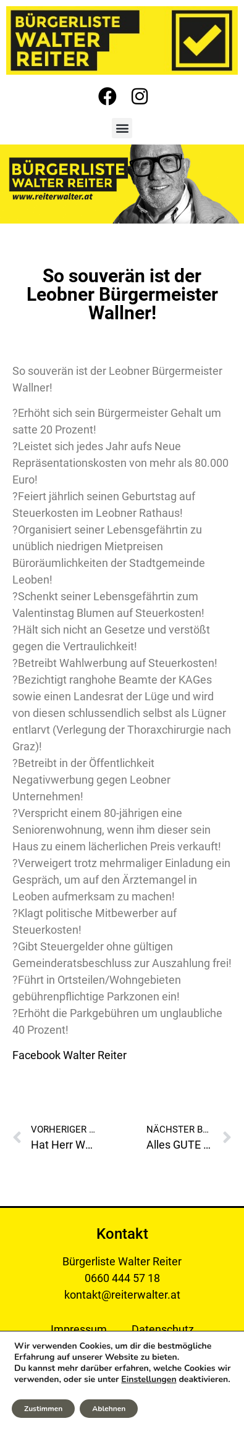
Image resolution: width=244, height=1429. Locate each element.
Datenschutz (163, 1329)
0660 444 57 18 (122, 1278)
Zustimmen (43, 1409)
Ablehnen (108, 1409)
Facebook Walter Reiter (69, 1055)
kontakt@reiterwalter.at (122, 1294)
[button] (122, 128)
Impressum (79, 1329)
